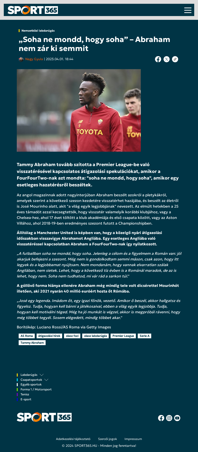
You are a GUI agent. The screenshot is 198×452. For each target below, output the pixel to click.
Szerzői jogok (107, 439)
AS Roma (27, 336)
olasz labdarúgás (95, 336)
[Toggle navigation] (187, 10)
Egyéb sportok (31, 384)
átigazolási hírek (49, 336)
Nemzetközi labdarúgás (38, 30)
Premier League (123, 336)
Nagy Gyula (34, 59)
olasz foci (72, 336)
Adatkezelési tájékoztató (73, 439)
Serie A (144, 336)
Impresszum (133, 439)
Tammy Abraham (32, 342)
